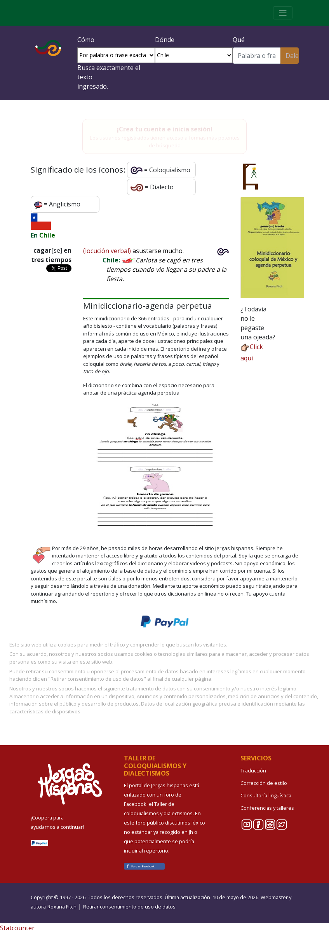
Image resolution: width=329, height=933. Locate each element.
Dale (291, 55)
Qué (239, 39)
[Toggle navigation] (282, 12)
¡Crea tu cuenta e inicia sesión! (164, 129)
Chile (47, 235)
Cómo (85, 39)
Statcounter (17, 928)
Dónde (164, 39)
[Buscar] (257, 55)
